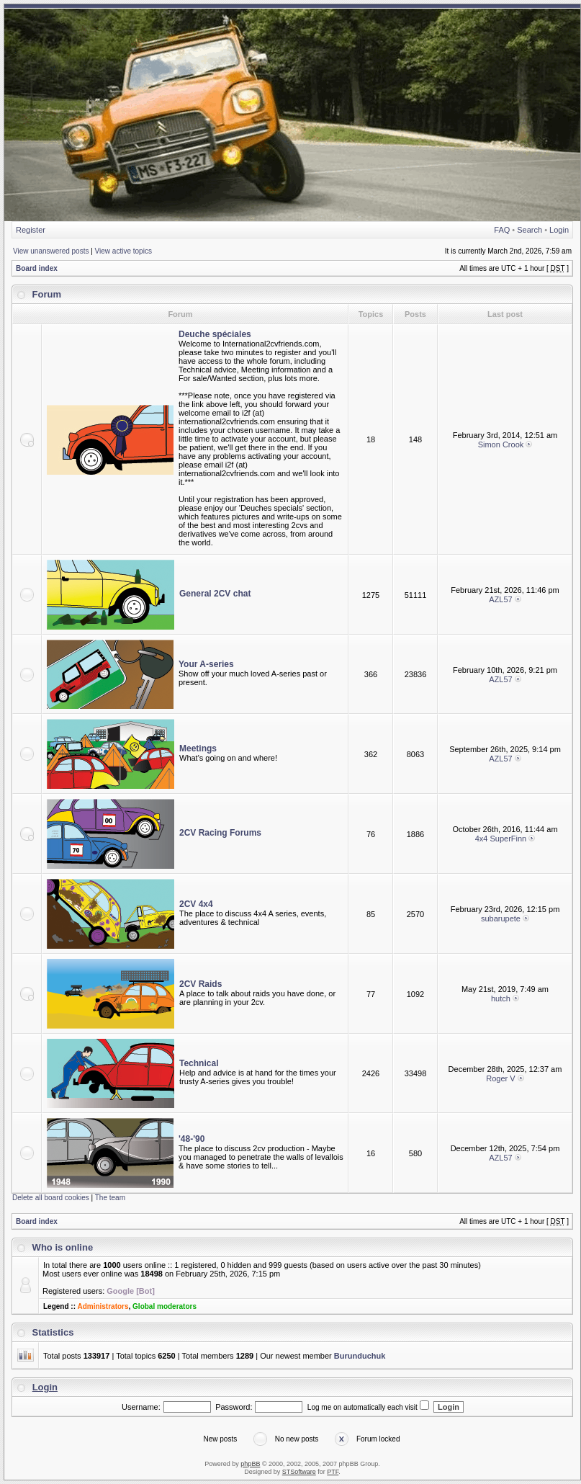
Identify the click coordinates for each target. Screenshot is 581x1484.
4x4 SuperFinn (501, 838)
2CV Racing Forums (220, 833)
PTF (332, 1471)
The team (110, 1198)
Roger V (500, 1078)
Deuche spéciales (215, 334)
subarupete (501, 918)
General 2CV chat (215, 594)
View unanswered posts (51, 251)
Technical (198, 1063)
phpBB (250, 1463)
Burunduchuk (360, 1355)
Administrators (102, 1306)
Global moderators (164, 1306)
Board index (37, 268)
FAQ (502, 229)
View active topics (123, 251)
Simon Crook (501, 444)
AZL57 (500, 599)
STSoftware (299, 1471)
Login (559, 229)
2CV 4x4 (196, 904)
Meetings (198, 748)
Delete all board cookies (50, 1198)
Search (529, 229)
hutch (500, 998)
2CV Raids (200, 984)
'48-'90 (191, 1139)
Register (30, 229)
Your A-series (206, 664)
